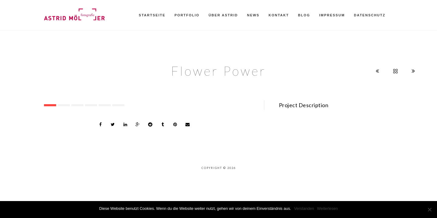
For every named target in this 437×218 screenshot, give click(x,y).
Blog (304, 15)
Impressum (332, 15)
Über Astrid (223, 15)
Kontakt (279, 15)
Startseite (152, 15)
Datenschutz (369, 15)
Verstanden (304, 208)
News (253, 15)
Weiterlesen (327, 208)
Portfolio (186, 15)
